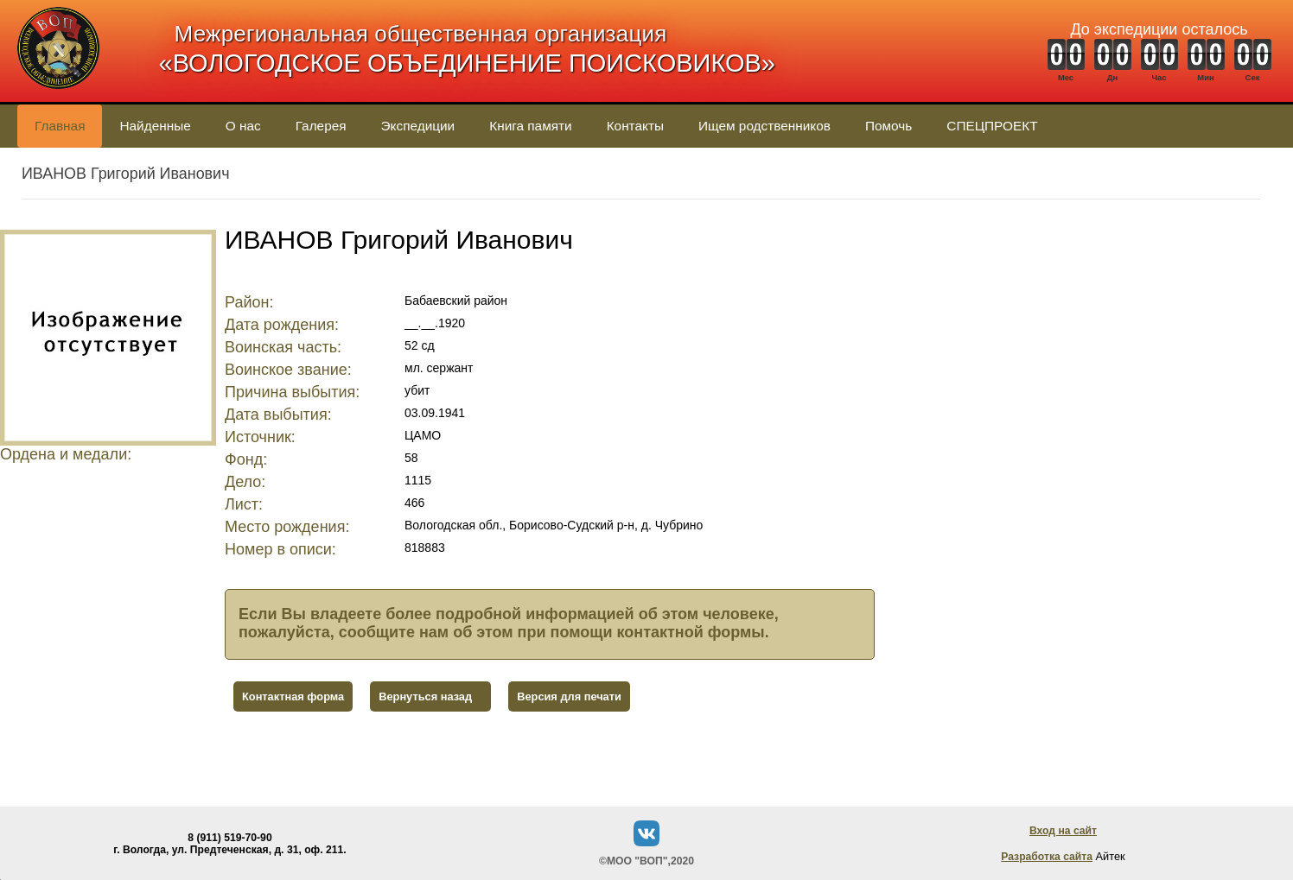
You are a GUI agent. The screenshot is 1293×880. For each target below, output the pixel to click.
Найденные (154, 125)
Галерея (321, 125)
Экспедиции (418, 125)
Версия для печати (569, 696)
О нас (243, 125)
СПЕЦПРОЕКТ (991, 125)
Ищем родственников (764, 125)
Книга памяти (530, 125)
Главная (60, 125)
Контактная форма (293, 696)
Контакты (635, 125)
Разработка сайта (1046, 857)
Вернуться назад (425, 696)
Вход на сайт (1063, 831)
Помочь (888, 125)
